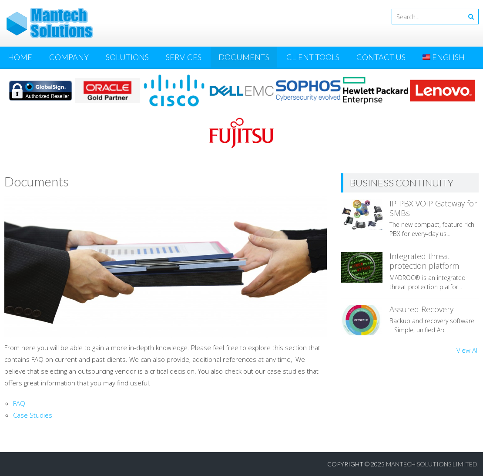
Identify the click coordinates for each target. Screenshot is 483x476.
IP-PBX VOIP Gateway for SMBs (433, 208)
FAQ (19, 403)
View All (467, 350)
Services (183, 57)
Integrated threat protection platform (424, 261)
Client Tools (312, 57)
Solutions (127, 57)
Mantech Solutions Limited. (432, 464)
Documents (243, 57)
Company (69, 57)
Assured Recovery (421, 309)
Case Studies (32, 415)
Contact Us (381, 57)
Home (20, 57)
